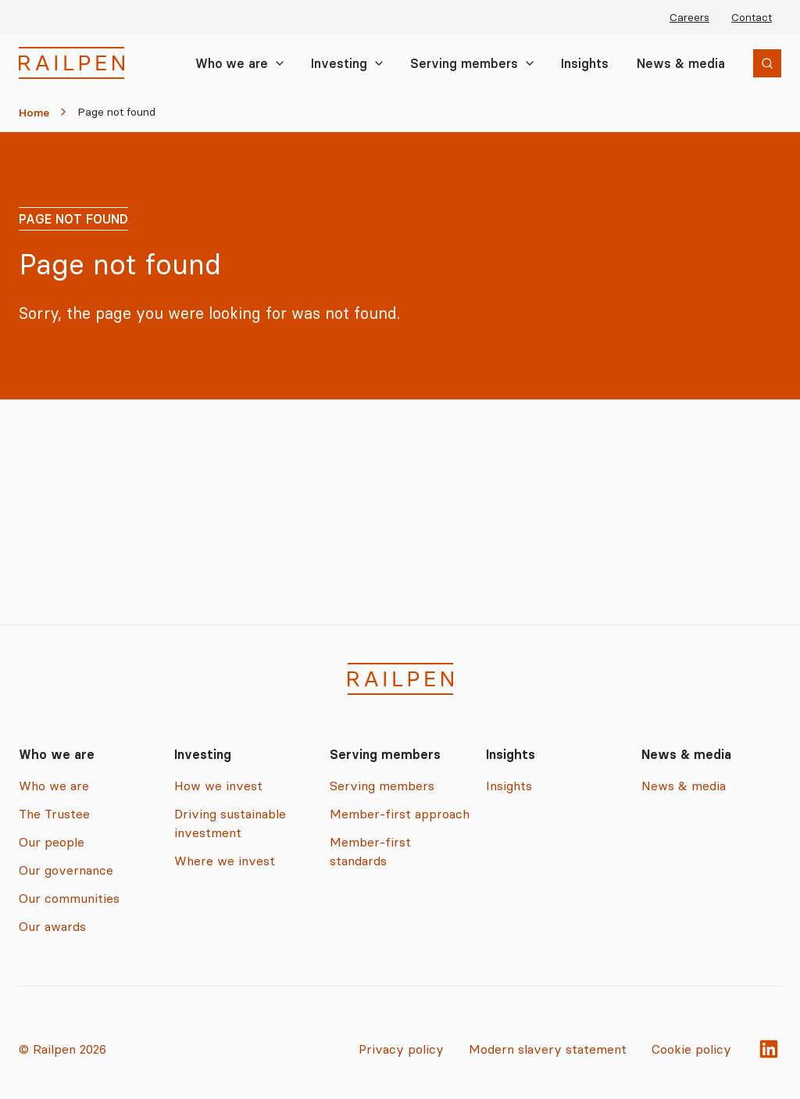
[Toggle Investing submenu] (379, 63)
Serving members (464, 63)
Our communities (69, 898)
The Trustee (54, 814)
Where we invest (224, 860)
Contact (751, 17)
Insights (585, 63)
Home (34, 113)
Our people (51, 842)
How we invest (218, 785)
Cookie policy (691, 1049)
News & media (681, 63)
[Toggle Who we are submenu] (280, 63)
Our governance (66, 870)
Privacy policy (401, 1049)
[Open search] (767, 63)
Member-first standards (370, 851)
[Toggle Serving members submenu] (530, 63)
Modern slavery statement (548, 1049)
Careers (689, 17)
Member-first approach (400, 814)
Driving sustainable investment (230, 823)
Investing (339, 63)
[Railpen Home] (71, 63)
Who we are (231, 63)
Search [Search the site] (750, 64)
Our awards (52, 926)
